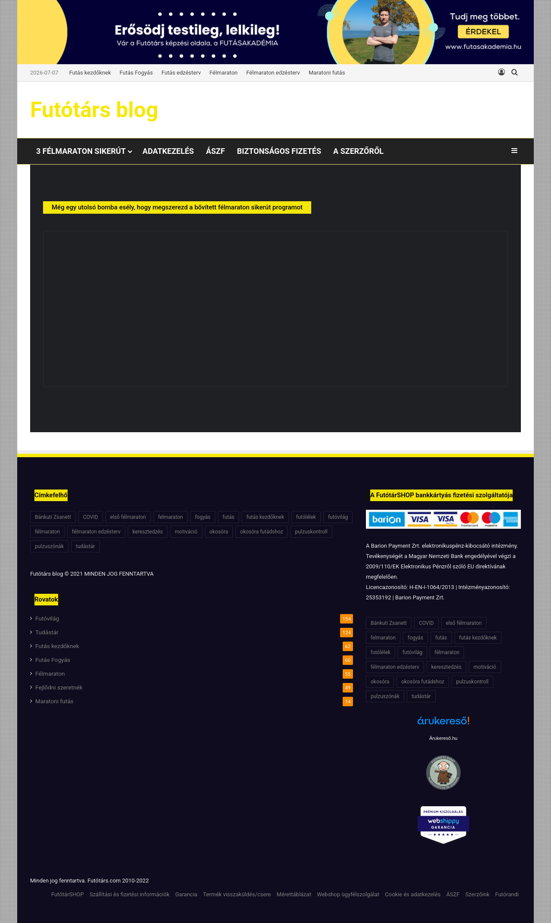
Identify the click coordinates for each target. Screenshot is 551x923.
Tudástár (47, 632)
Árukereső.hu (443, 738)
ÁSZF (215, 151)
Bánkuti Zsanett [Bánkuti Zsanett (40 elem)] (53, 517)
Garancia (186, 894)
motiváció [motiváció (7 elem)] (186, 532)
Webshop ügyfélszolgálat (348, 894)
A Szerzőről (358, 151)
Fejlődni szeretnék (59, 687)
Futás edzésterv (181, 72)
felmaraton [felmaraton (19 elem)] (170, 517)
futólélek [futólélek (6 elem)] (306, 517)
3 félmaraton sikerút (81, 151)
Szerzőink (477, 894)
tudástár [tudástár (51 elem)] (85, 546)
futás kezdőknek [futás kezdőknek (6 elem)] (265, 517)
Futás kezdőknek (90, 72)
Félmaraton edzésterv (273, 72)
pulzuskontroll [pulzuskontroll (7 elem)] (311, 532)
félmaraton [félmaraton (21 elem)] (47, 532)
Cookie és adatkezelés (412, 894)
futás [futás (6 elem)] (228, 517)
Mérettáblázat (294, 894)
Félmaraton (224, 72)
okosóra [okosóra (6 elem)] (219, 532)
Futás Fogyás (136, 72)
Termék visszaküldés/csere (237, 894)
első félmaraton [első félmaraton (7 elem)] (128, 517)
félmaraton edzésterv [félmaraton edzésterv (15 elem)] (96, 532)
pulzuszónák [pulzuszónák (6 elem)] (49, 546)
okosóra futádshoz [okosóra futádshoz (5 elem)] (261, 532)
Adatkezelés (168, 151)
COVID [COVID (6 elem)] (90, 517)
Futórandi (507, 894)
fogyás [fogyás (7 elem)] (202, 517)
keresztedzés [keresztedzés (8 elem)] (148, 532)
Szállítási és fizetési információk (130, 894)
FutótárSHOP (67, 894)
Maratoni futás (327, 72)
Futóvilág (47, 618)
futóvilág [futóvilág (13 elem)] (338, 517)
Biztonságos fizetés (279, 151)
